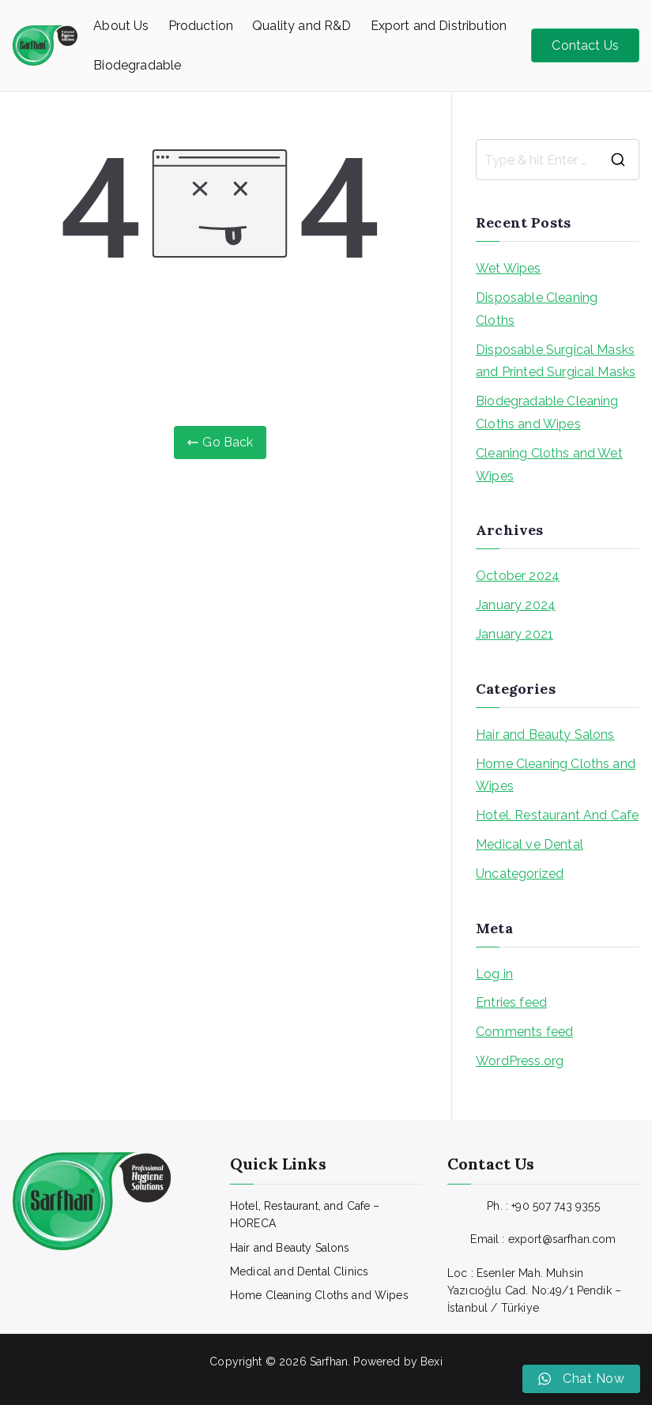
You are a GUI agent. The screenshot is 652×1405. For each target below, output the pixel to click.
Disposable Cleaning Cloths (536, 309)
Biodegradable (137, 65)
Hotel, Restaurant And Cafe (557, 815)
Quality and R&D (301, 25)
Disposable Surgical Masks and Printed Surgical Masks (555, 361)
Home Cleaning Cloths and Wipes (555, 775)
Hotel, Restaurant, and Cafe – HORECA (305, 1215)
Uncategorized (519, 873)
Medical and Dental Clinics (299, 1271)
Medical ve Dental (529, 844)
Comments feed (524, 1031)
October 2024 (518, 575)
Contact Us (585, 45)
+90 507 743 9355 (555, 1206)
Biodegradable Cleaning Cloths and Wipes (547, 412)
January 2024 (516, 604)
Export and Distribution (439, 25)
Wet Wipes (508, 268)
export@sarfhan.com (562, 1239)
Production (201, 25)
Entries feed (511, 1002)
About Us (121, 25)
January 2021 (514, 634)
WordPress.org (519, 1060)
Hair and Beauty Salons (545, 734)
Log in (494, 973)
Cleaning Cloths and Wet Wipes (549, 465)
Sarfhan (329, 1361)
